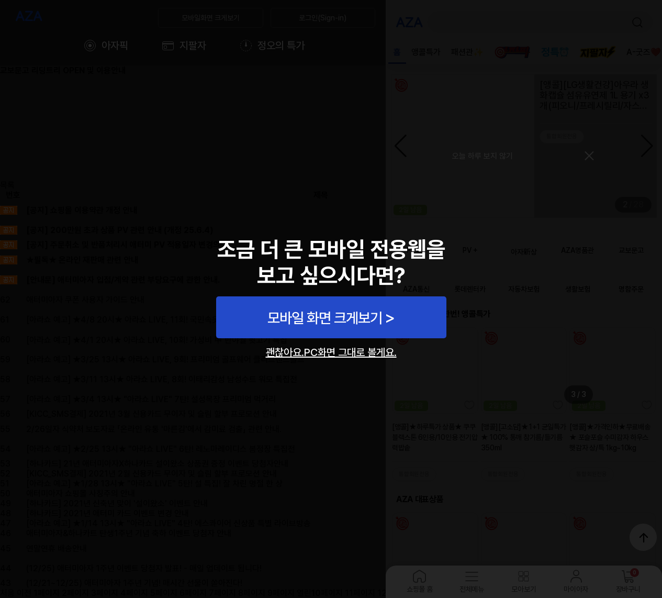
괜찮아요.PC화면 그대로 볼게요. (331, 352)
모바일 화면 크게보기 (324, 318)
